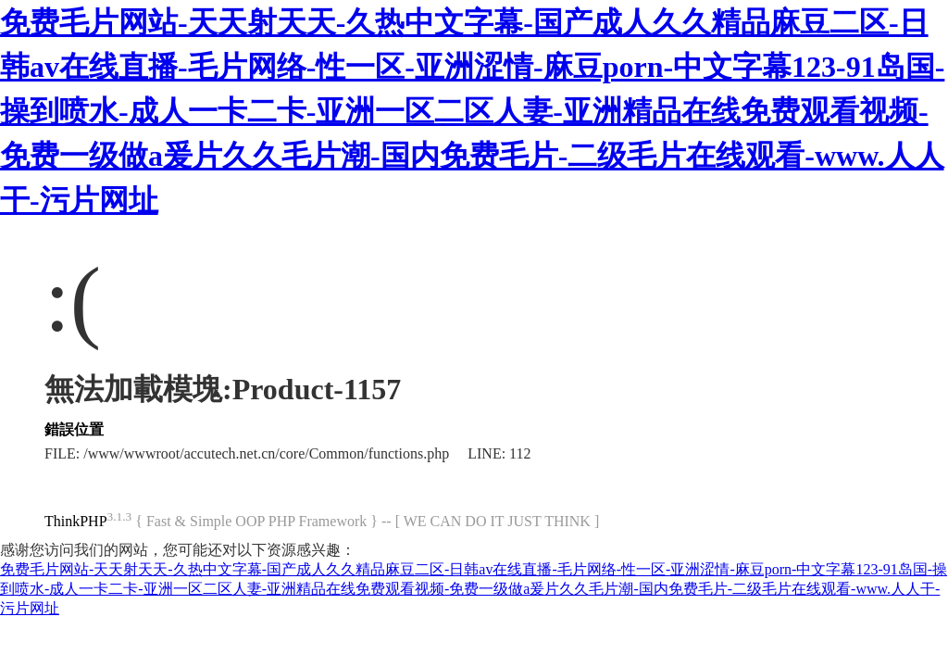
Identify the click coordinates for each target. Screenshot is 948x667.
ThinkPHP (75, 521)
